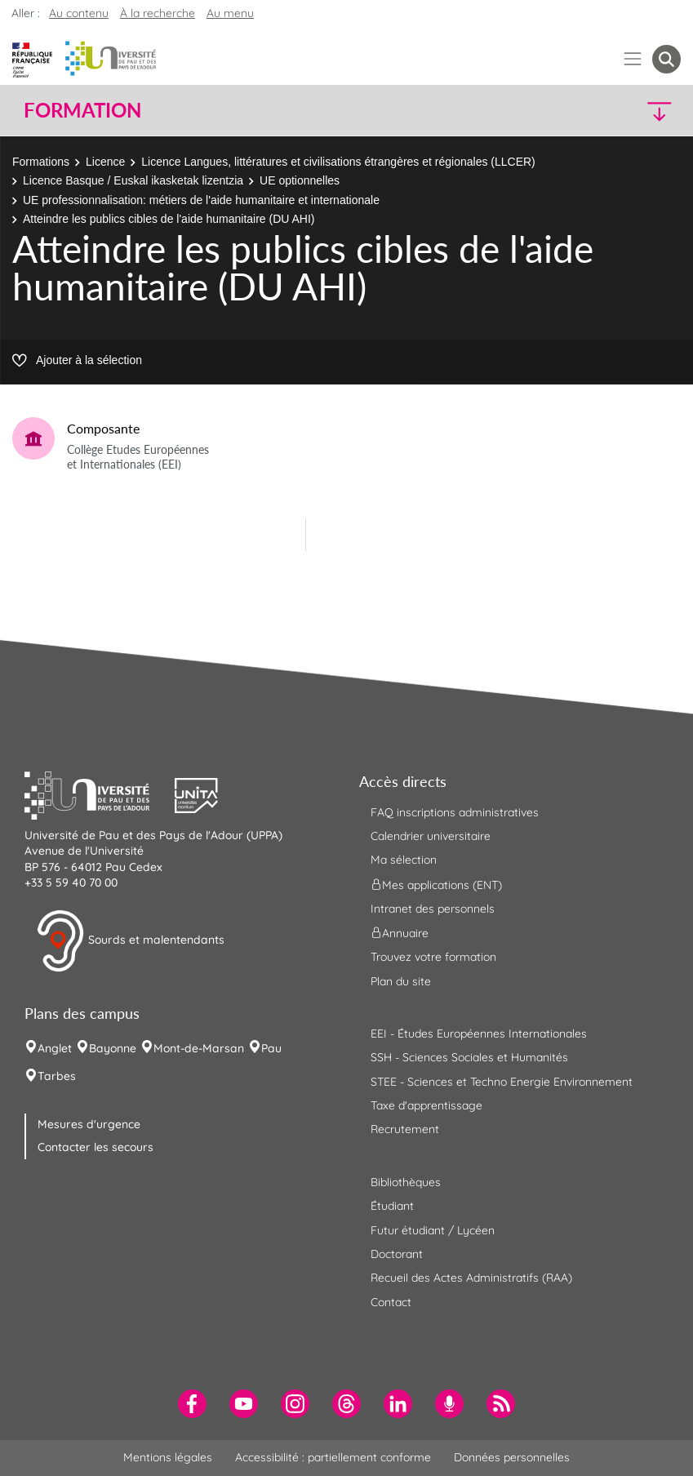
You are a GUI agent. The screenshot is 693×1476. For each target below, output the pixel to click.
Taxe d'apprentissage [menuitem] (426, 1105)
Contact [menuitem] (391, 1302)
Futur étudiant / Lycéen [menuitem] (433, 1230)
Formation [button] (82, 110)
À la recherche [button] (157, 13)
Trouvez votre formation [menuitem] (433, 956)
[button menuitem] (666, 59)
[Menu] (633, 59)
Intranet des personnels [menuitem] (433, 908)
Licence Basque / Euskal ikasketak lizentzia (133, 180)
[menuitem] (192, 1404)
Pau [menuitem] (271, 1048)
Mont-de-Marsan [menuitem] (198, 1048)
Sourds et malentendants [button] (130, 941)
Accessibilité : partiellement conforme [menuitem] (333, 1457)
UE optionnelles (300, 180)
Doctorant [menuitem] (397, 1254)
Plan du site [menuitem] (401, 981)
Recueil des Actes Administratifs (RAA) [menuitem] (471, 1277)
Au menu (230, 13)
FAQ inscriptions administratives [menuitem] (455, 812)
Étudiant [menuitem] (392, 1205)
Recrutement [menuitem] (405, 1129)
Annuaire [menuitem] (400, 933)
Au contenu (79, 13)
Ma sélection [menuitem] (404, 859)
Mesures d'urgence (89, 1124)
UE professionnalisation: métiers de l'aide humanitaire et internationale (201, 200)
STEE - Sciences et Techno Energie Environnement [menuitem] (502, 1081)
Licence (105, 161)
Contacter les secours (95, 1147)
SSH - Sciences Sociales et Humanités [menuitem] (469, 1057)
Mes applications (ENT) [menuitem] (436, 884)
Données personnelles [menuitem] (512, 1457)
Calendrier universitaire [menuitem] (431, 836)
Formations (40, 161)
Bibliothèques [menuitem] (406, 1182)
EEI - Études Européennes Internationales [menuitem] (479, 1033)
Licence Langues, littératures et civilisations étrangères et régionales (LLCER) (338, 161)
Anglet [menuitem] (55, 1048)
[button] (601, 110)
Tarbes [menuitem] (57, 1076)
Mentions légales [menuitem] (167, 1457)
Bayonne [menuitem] (112, 1048)
